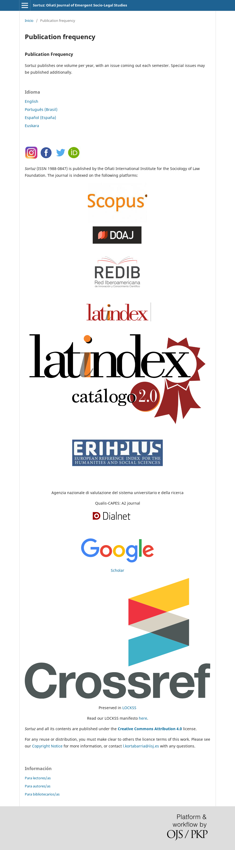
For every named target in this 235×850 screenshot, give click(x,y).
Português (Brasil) (41, 109)
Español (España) (40, 117)
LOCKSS (129, 707)
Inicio (29, 20)
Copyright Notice (47, 746)
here (143, 718)
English (31, 101)
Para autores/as (37, 786)
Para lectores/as (38, 778)
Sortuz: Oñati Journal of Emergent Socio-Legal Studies (80, 5)
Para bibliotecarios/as (42, 794)
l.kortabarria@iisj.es (141, 746)
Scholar (117, 570)
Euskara (32, 125)
